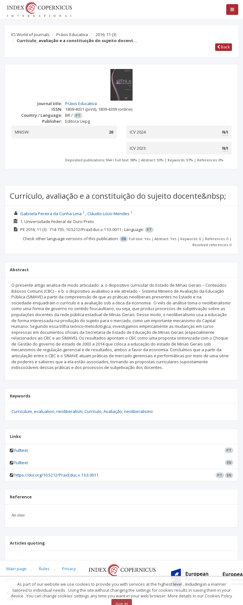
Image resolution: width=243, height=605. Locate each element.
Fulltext (21, 450)
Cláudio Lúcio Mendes (108, 213)
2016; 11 (106, 34)
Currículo (93, 411)
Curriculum (21, 411)
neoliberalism (69, 411)
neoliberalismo (138, 411)
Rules (44, 568)
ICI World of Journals (30, 34)
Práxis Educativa (72, 34)
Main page (16, 568)
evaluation (44, 411)
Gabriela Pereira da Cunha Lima (51, 213)
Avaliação (112, 411)
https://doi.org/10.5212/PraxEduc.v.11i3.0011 (56, 475)
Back (223, 47)
